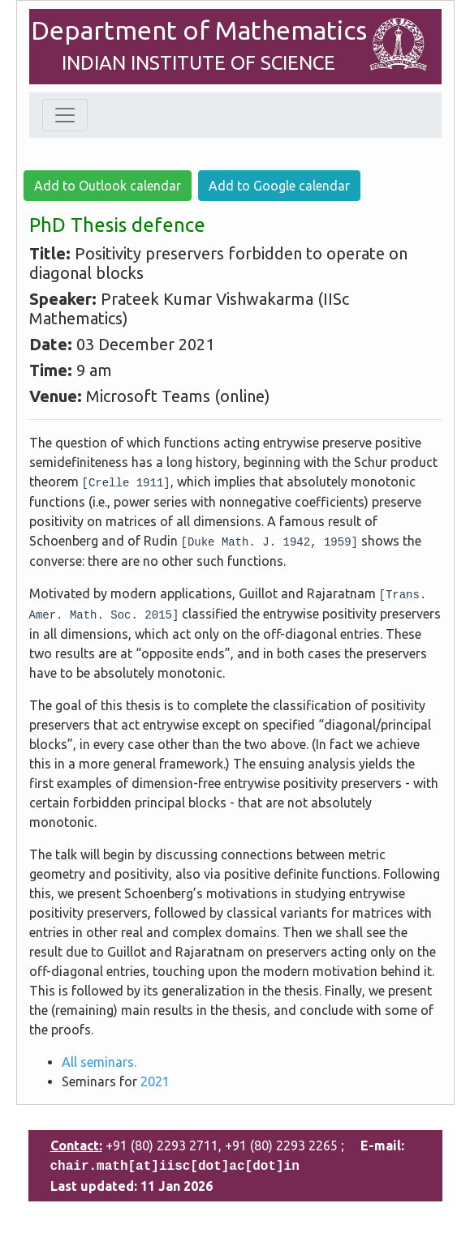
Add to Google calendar (279, 185)
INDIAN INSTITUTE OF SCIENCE (198, 63)
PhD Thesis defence (117, 225)
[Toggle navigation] (65, 115)
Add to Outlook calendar (107, 185)
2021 (155, 1081)
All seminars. (99, 1062)
